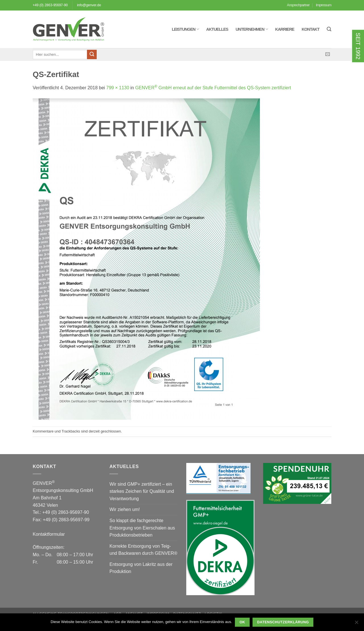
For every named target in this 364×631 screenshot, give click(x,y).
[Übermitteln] (92, 54)
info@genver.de (89, 5)
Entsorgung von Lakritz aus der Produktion (140, 568)
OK (242, 622)
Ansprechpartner (298, 5)
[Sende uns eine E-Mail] (327, 54)
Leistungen (185, 29)
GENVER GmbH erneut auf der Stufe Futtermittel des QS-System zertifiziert (213, 87)
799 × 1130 (117, 87)
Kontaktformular (49, 534)
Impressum (323, 5)
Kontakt (310, 29)
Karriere (284, 29)
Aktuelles (217, 29)
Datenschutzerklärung (283, 622)
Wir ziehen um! (124, 509)
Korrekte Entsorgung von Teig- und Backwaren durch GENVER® (143, 550)
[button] (329, 29)
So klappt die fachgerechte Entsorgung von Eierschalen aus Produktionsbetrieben (142, 527)
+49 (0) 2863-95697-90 (50, 5)
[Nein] (356, 623)
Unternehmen (251, 29)
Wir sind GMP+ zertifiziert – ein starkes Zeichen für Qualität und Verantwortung (141, 491)
